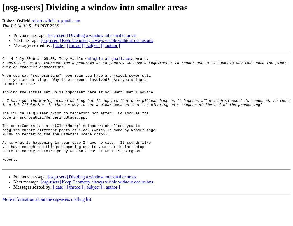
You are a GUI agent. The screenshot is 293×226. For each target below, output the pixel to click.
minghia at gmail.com (109, 59)
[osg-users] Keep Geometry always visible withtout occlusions (97, 40)
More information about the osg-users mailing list (46, 221)
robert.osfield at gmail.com (56, 20)
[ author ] (111, 45)
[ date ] (59, 45)
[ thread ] (75, 45)
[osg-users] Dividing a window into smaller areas (92, 35)
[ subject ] (93, 45)
